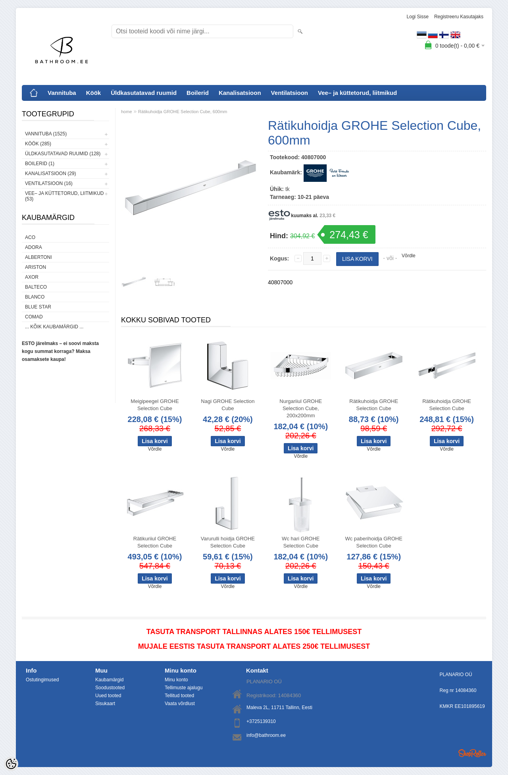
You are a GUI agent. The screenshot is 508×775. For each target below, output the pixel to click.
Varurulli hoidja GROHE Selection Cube (228, 542)
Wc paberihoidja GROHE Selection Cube (373, 542)
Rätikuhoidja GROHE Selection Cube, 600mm (182, 111)
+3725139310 (261, 721)
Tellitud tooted (179, 695)
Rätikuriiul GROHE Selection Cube (154, 542)
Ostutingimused (42, 679)
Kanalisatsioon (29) (50, 173)
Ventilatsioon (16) (49, 183)
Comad (34, 317)
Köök (93, 92)
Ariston (35, 267)
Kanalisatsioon (240, 92)
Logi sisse (418, 16)
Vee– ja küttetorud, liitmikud (357, 92)
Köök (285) (38, 144)
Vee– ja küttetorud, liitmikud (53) (64, 196)
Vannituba (62, 92)
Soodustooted (110, 687)
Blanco (34, 297)
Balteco (36, 287)
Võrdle (409, 255)
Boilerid (198, 92)
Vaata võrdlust (180, 703)
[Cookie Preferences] (11, 764)
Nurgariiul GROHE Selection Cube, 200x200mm (300, 408)
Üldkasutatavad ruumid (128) (62, 153)
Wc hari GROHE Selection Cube (300, 542)
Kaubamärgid (109, 679)
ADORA (33, 247)
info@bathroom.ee (266, 735)
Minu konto (176, 679)
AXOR (31, 277)
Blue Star (38, 307)
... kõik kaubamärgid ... (54, 327)
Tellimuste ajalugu (183, 687)
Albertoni (38, 257)
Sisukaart (105, 703)
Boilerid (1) (39, 163)
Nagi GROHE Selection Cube (227, 404)
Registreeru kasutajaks (458, 16)
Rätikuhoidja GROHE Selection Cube (373, 404)
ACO (30, 237)
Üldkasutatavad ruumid (144, 92)
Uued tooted (108, 695)
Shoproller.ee (472, 753)
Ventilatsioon (289, 92)
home (126, 111)
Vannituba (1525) (46, 134)
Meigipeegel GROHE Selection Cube (155, 404)
